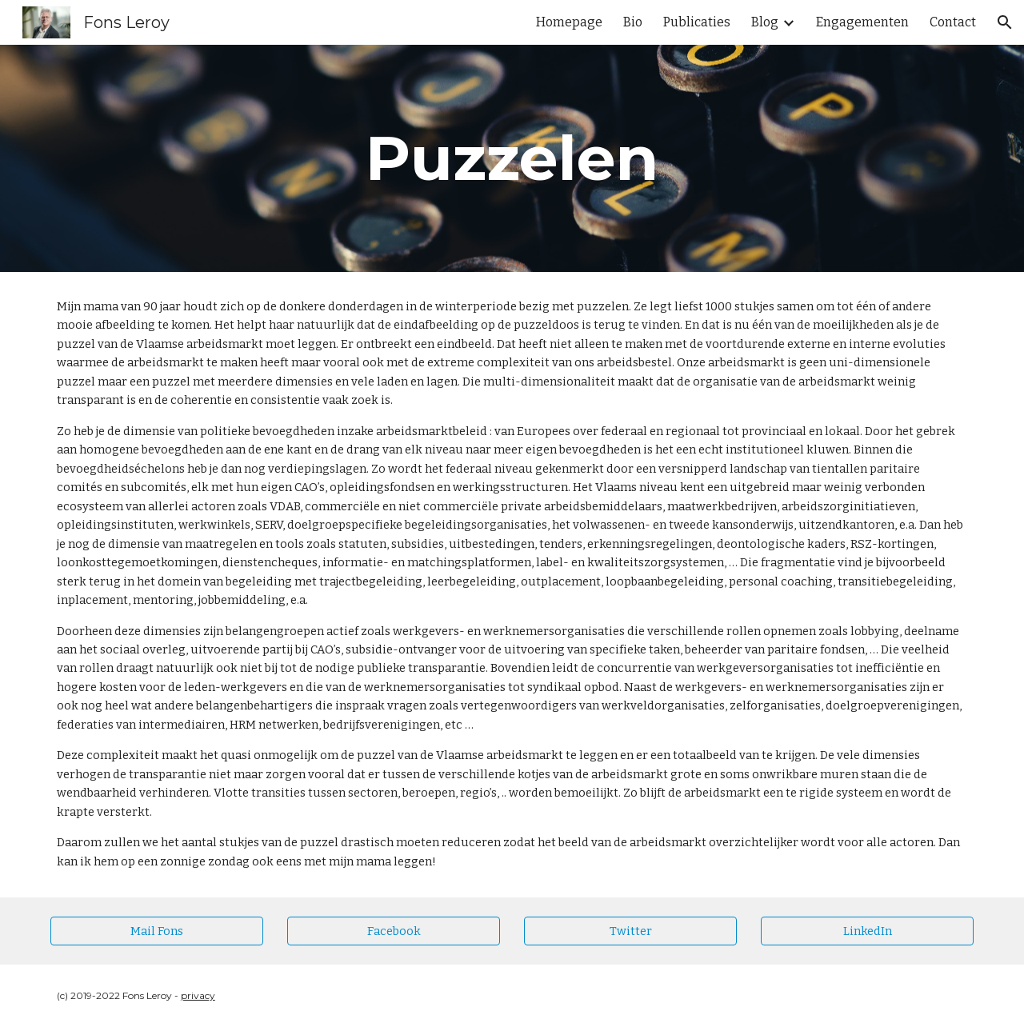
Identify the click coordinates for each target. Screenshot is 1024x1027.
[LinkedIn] (867, 930)
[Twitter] (630, 930)
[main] (512, 158)
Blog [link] (764, 22)
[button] (1005, 22)
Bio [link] (632, 22)
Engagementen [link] (862, 22)
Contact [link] (953, 22)
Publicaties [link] (696, 22)
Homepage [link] (569, 22)
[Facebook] (393, 930)
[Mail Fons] (156, 930)
